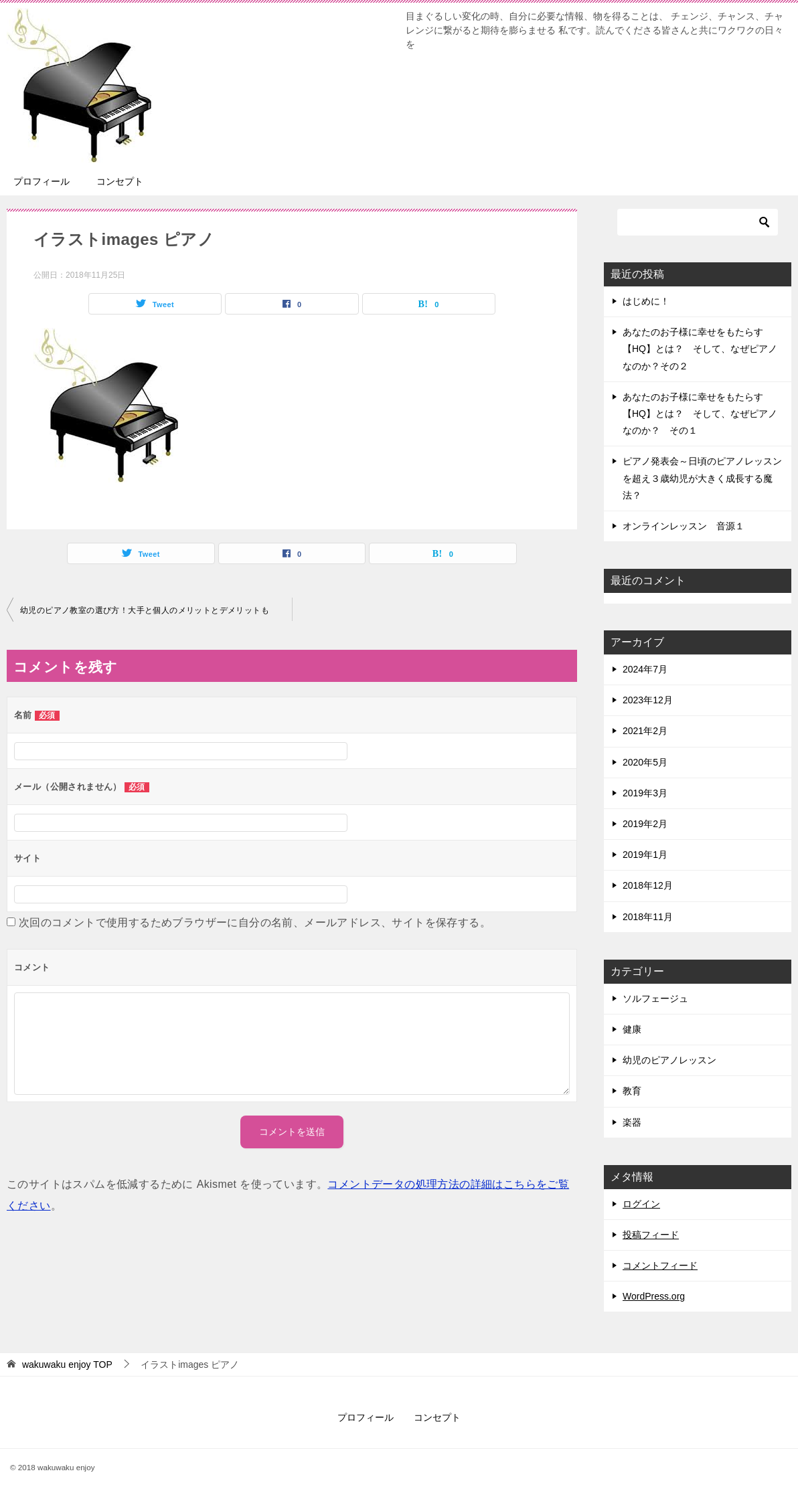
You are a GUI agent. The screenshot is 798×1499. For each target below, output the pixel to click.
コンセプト (119, 181)
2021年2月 (645, 730)
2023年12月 (648, 700)
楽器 (632, 1122)
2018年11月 (648, 916)
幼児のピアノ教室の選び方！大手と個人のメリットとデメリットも (144, 610)
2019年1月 (645, 854)
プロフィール (41, 181)
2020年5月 (645, 762)
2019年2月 (645, 823)
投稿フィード (651, 1234)
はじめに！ (646, 301)
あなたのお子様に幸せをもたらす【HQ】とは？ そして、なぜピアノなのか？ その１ (700, 413)
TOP (67, 1364)
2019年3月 (645, 793)
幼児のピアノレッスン (669, 1060)
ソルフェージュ (655, 998)
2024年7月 (645, 669)
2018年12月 (648, 885)
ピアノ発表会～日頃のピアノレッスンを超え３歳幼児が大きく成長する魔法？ (702, 478)
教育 (632, 1090)
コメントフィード (660, 1265)
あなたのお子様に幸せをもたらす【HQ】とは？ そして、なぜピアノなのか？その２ (700, 349)
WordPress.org (654, 1296)
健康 (632, 1029)
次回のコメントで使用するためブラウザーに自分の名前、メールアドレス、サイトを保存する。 (255, 922)
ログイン (641, 1204)
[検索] (697, 222)
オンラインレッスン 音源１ (683, 526)
